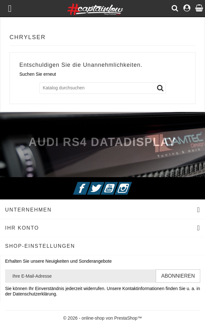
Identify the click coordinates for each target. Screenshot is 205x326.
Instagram (131, 184)
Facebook (89, 184)
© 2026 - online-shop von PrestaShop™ (102, 318)
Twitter (103, 184)
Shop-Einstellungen (40, 246)
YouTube (117, 184)
